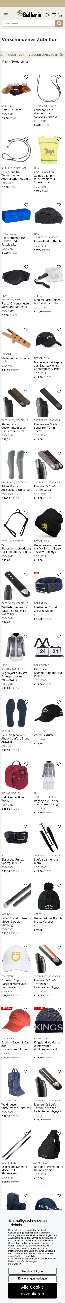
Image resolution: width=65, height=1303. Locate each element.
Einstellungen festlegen (32, 1278)
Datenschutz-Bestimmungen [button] (22, 1261)
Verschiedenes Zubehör (46, 55)
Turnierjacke (16, 55)
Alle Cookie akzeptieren (32, 1290)
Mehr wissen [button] (14, 1264)
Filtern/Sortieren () (16, 61)
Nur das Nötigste (32, 1271)
